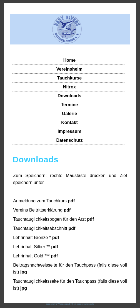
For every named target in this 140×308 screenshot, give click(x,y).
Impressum (69, 131)
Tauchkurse (69, 78)
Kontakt (69, 122)
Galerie (69, 113)
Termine (69, 104)
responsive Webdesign (57, 304)
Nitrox (69, 87)
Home (69, 60)
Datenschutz (69, 140)
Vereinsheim (69, 69)
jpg (23, 272)
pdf (71, 200)
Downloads (69, 95)
